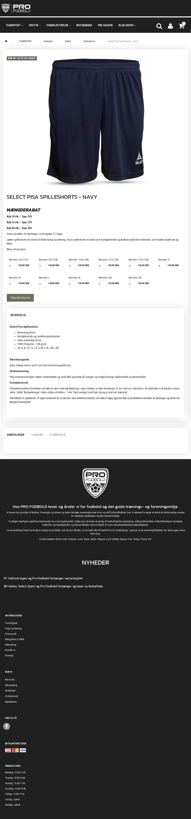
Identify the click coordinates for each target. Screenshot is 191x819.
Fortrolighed (11, 623)
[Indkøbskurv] (182, 25)
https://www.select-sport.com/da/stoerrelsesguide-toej (40, 365)
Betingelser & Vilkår (14, 639)
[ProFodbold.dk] (33, 8)
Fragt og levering (13, 628)
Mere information (16, 249)
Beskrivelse (18, 315)
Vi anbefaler (57, 434)
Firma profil (10, 633)
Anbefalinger (15, 434)
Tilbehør (37, 434)
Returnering (10, 644)
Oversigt (9, 655)
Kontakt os (10, 650)
